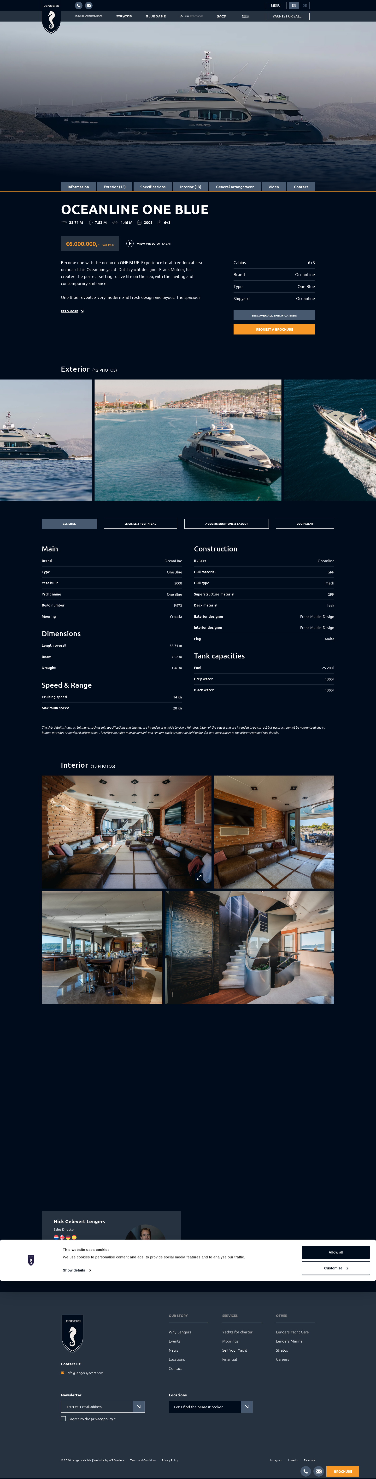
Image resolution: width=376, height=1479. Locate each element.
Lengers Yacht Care (292, 1332)
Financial (229, 1360)
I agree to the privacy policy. (92, 1419)
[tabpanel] (188, 629)
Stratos (282, 1351)
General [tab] (68, 524)
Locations (177, 1360)
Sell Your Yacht (234, 1351)
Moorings (230, 1341)
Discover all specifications (274, 315)
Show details (74, 1469)
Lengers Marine (289, 1341)
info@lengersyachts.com (85, 1373)
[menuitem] (294, 5)
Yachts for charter (237, 1332)
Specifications (152, 186)
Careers (282, 1360)
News (173, 1351)
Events (174, 1341)
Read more (70, 318)
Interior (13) (190, 186)
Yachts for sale (287, 16)
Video (274, 186)
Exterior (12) (115, 186)
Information (78, 186)
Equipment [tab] (306, 524)
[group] (188, 440)
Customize (336, 1466)
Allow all (336, 1451)
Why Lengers (180, 1332)
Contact (301, 186)
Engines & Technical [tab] (138, 524)
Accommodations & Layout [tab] (226, 524)
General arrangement (235, 186)
